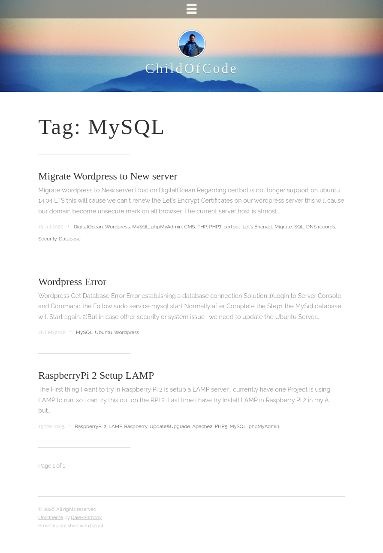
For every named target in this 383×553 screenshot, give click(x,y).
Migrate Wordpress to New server (107, 176)
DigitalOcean (88, 227)
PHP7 (215, 227)
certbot (231, 227)
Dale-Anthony (86, 517)
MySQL (141, 227)
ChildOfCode (191, 68)
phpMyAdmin (166, 227)
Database (70, 239)
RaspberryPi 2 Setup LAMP (96, 375)
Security (47, 239)
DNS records (320, 227)
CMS (189, 227)
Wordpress (117, 227)
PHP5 (221, 426)
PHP (202, 227)
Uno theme (50, 517)
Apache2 (202, 426)
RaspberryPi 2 (90, 426)
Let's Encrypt (257, 227)
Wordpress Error (72, 281)
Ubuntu (103, 332)
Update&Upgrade (170, 426)
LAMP (115, 426)
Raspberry (136, 426)
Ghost (96, 526)
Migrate (283, 227)
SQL (299, 227)
